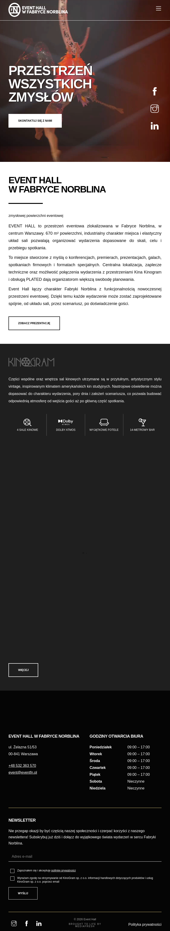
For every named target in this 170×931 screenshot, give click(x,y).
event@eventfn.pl (22, 824)
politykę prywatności (63, 917)
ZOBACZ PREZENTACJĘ (36, 321)
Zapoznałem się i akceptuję (46, 917)
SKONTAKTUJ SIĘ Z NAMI (37, 124)
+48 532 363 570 (22, 817)
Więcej (25, 671)
